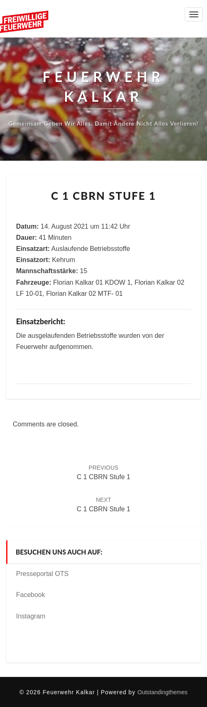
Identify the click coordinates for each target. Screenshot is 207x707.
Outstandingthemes (162, 692)
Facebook (30, 594)
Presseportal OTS (42, 573)
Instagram (30, 616)
